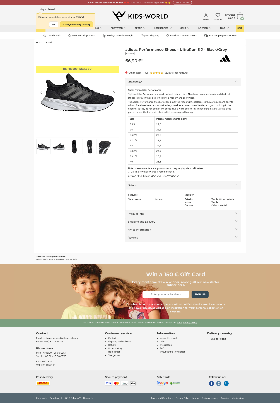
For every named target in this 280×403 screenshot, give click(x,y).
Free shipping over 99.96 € (220, 35)
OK (53, 24)
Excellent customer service (181, 35)
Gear (184, 28)
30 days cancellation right (118, 35)
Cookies (225, 398)
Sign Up (200, 294)
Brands (49, 42)
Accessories (163, 28)
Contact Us (113, 338)
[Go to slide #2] (59, 146)
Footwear (118, 28)
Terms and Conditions (162, 398)
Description (135, 82)
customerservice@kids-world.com (60, 338)
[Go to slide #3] (74, 146)
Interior (204, 28)
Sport (140, 28)
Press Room (166, 345)
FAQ (162, 348)
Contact (42, 333)
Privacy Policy (182, 398)
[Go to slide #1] (43, 146)
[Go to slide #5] (105, 146)
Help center (114, 352)
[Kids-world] (140, 16)
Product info (136, 213)
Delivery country (210, 398)
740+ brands (52, 35)
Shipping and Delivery (141, 221)
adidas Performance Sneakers (50, 259)
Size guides (114, 355)
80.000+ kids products (82, 35)
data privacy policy (187, 322)
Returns (133, 237)
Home (39, 42)
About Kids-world (169, 338)
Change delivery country (76, 24)
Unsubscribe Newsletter (172, 352)
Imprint (195, 398)
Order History (115, 348)
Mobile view (237, 398)
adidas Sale (71, 259)
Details (132, 185)
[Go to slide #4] (90, 146)
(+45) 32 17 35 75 (53, 341)
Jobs (162, 341)
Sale (239, 28)
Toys (224, 28)
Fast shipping (150, 35)
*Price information (139, 229)
